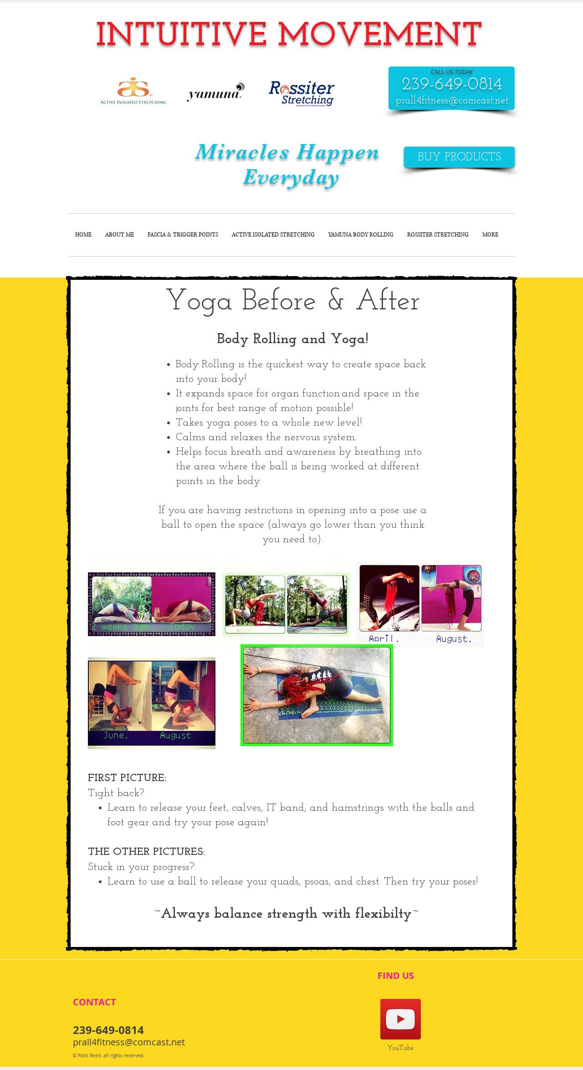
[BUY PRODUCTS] (459, 157)
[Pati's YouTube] (400, 1019)
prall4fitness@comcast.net (451, 101)
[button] (151, 604)
